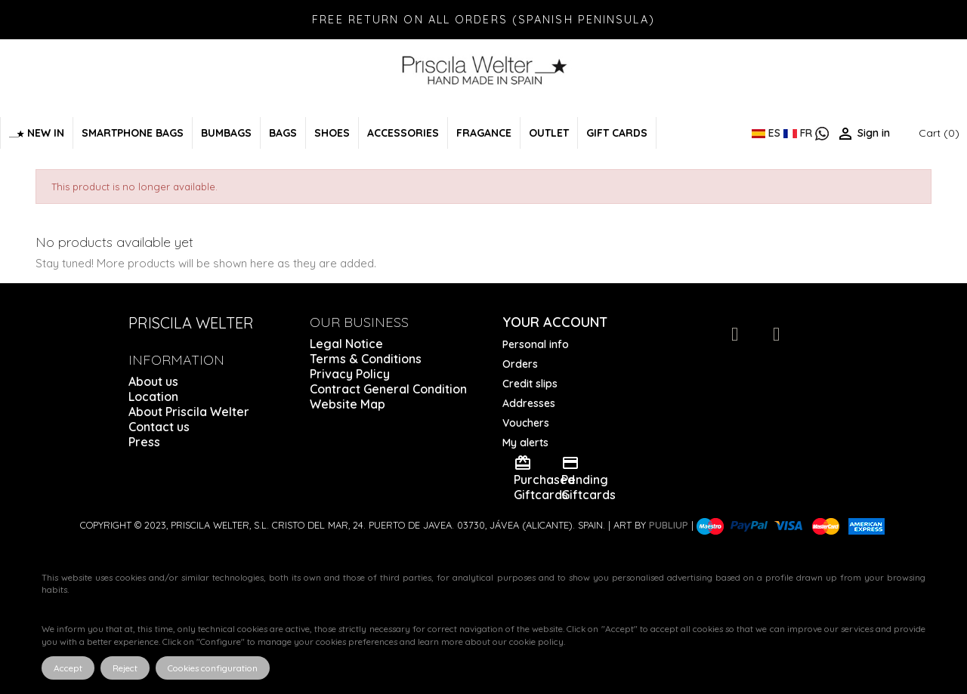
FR (799, 133)
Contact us (159, 426)
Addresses (528, 403)
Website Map (347, 404)
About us (153, 381)
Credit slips (530, 383)
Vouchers (525, 423)
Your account (554, 322)
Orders (520, 364)
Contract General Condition (388, 388)
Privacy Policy (350, 373)
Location (153, 396)
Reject (125, 668)
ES (767, 133)
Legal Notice (346, 343)
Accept (68, 668)
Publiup (668, 525)
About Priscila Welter (188, 411)
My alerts (525, 442)
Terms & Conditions (366, 358)
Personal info (535, 344)
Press (144, 441)
